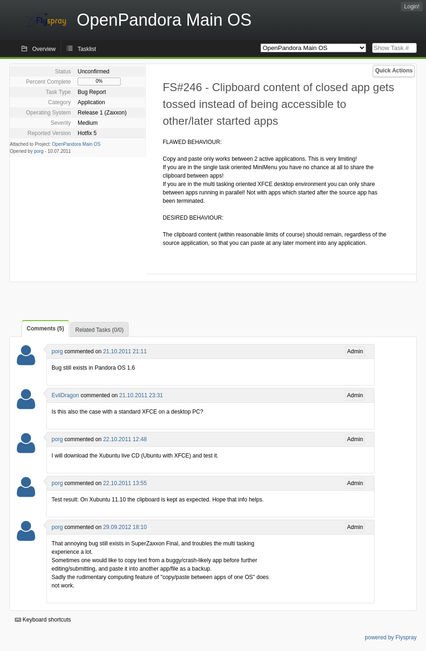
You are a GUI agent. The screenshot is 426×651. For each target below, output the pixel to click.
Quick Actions (393, 70)
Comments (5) (45, 328)
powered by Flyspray (391, 637)
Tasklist (87, 49)
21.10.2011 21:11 (124, 351)
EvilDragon (65, 395)
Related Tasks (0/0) (99, 330)
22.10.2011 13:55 (124, 483)
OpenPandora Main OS (76, 144)
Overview (44, 49)
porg (38, 151)
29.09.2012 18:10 (124, 527)
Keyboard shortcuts (43, 619)
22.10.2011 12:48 (124, 439)
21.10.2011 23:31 (141, 395)
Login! (411, 6)
